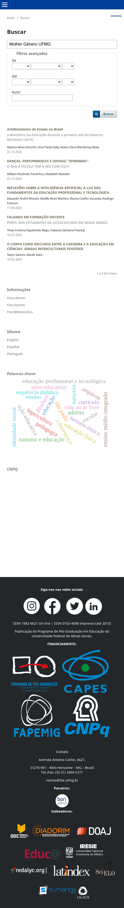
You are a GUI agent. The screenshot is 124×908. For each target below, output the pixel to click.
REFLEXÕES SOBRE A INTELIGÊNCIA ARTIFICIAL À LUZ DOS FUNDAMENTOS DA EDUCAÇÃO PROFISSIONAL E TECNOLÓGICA (58, 190)
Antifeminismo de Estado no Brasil (62, 134)
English (13, 340)
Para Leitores (16, 298)
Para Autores (16, 305)
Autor (16, 92)
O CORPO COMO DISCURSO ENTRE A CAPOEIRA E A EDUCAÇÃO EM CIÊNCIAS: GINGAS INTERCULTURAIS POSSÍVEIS (60, 246)
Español (13, 347)
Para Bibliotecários (20, 312)
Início (10, 18)
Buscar (108, 114)
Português (15, 354)
